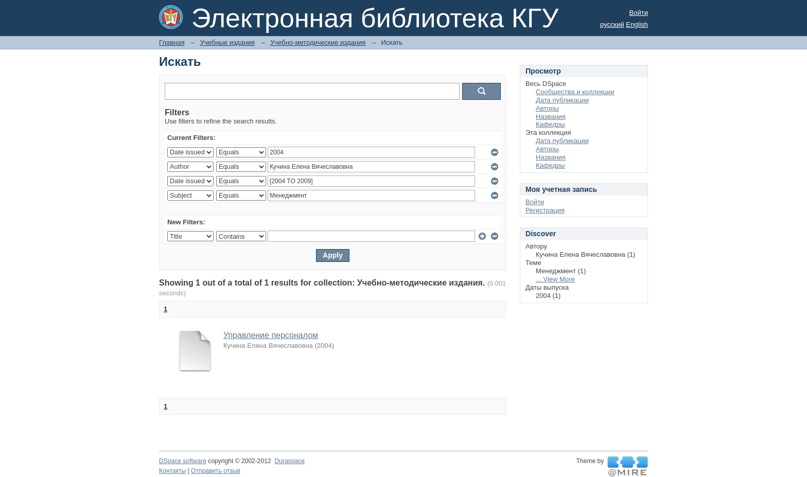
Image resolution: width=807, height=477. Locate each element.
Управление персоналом (270, 335)
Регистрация (545, 210)
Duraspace (289, 461)
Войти (638, 12)
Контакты (172, 470)
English (637, 24)
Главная (171, 42)
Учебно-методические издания (317, 42)
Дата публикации (562, 100)
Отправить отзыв (215, 470)
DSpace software (182, 461)
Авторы (547, 108)
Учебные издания (227, 42)
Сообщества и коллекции (575, 92)
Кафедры (550, 124)
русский (612, 24)
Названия (551, 116)
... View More (555, 279)
